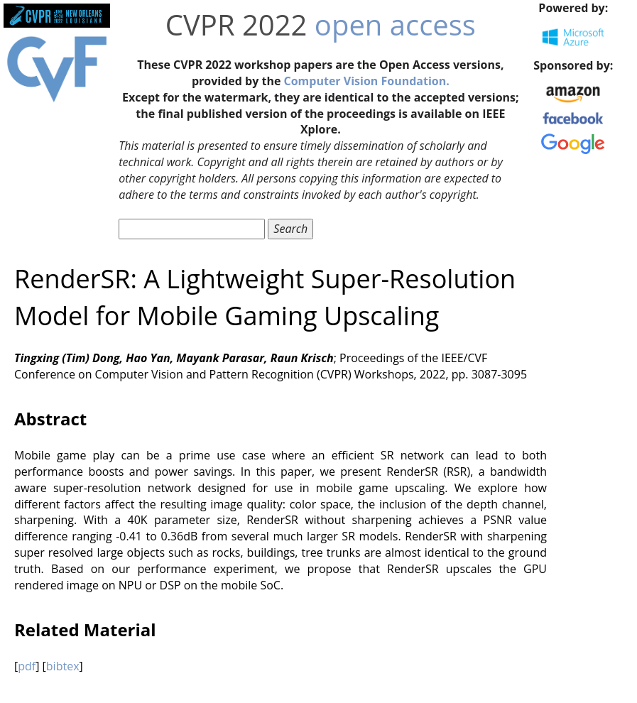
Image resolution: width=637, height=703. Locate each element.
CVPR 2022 (236, 24)
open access (395, 24)
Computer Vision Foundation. (367, 81)
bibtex (63, 666)
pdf (27, 666)
